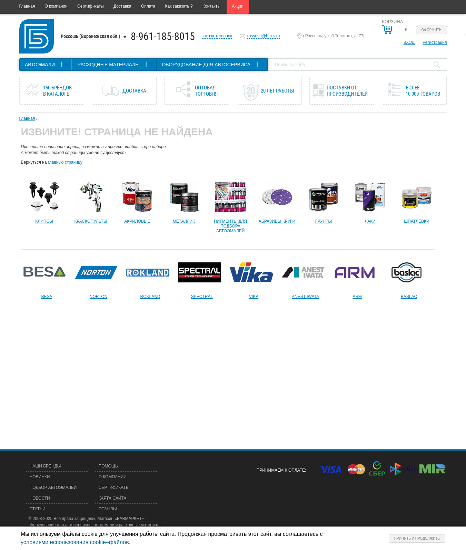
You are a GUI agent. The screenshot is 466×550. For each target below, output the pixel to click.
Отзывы (108, 508)
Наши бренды (45, 466)
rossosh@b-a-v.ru (263, 35)
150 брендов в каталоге (57, 91)
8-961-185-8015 (163, 36)
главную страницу (65, 162)
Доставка (122, 6)
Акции (238, 6)
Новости (40, 498)
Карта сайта (113, 498)
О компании (56, 6)
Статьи (38, 508)
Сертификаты (90, 6)
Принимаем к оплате (281, 470)
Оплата (148, 6)
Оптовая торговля (206, 91)
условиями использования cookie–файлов (75, 542)
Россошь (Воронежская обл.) (90, 36)
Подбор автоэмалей (53, 487)
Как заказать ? (179, 6)
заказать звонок (217, 35)
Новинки (40, 476)
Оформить (432, 30)
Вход (409, 42)
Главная (27, 6)
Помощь (108, 466)
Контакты (211, 6)
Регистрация (435, 42)
